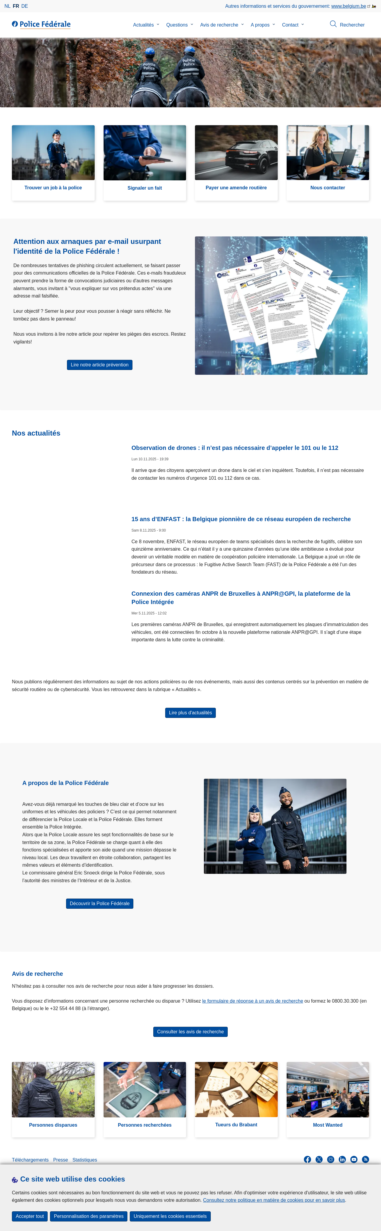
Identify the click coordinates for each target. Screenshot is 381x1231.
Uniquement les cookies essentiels (170, 1216)
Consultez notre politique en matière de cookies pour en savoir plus (274, 1200)
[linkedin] (342, 1154)
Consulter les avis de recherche (190, 1026)
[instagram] (330, 1154)
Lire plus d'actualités (190, 707)
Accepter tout (30, 1216)
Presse (60, 1155)
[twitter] (319, 1154)
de (24, 6)
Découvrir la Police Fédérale (100, 898)
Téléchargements (30, 1155)
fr (16, 6)
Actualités (143, 24)
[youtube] (353, 1154)
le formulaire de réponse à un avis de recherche (252, 996)
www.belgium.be (348, 6)
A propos (260, 24)
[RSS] (365, 1154)
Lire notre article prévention (100, 364)
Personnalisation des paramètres (89, 1216)
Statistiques (84, 1155)
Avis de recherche (219, 24)
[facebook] (307, 1154)
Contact (290, 24)
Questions (177, 24)
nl (7, 6)
